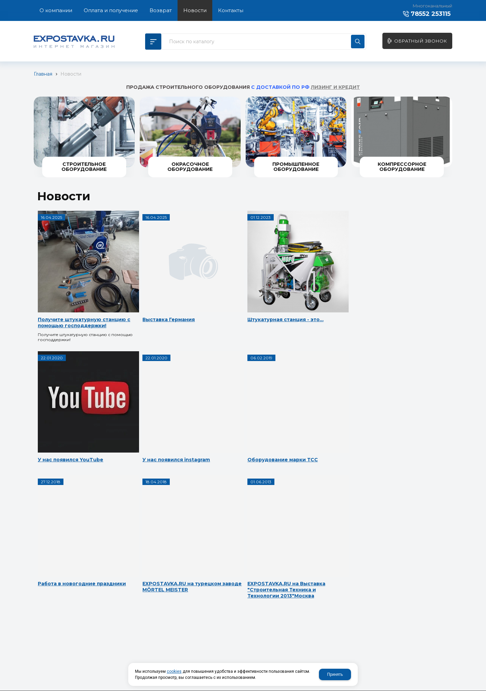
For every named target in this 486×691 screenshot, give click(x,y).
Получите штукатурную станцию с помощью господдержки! (69, 299)
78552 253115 (431, 14)
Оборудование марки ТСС (151, 413)
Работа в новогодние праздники (224, 416)
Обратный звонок (420, 41)
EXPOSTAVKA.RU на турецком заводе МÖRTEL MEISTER (309, 419)
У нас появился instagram (71, 413)
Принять (335, 674)
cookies (174, 671)
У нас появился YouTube (306, 293)
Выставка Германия (142, 293)
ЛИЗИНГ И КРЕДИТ (335, 87)
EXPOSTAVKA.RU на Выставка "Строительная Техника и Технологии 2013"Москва (70, 532)
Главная (43, 74)
